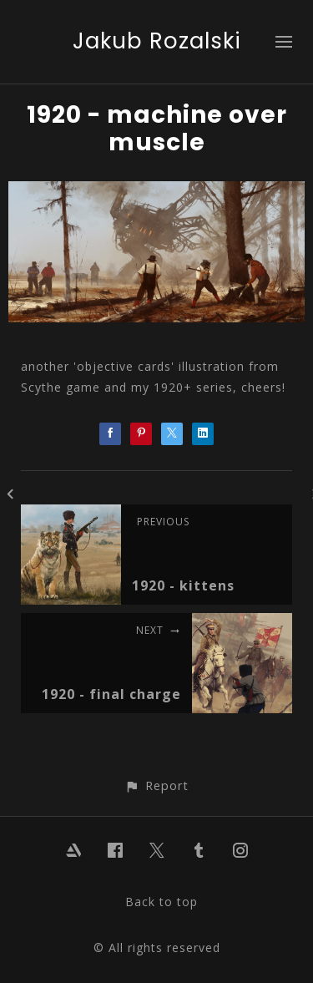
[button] (156, 785)
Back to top (161, 902)
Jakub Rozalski (157, 41)
